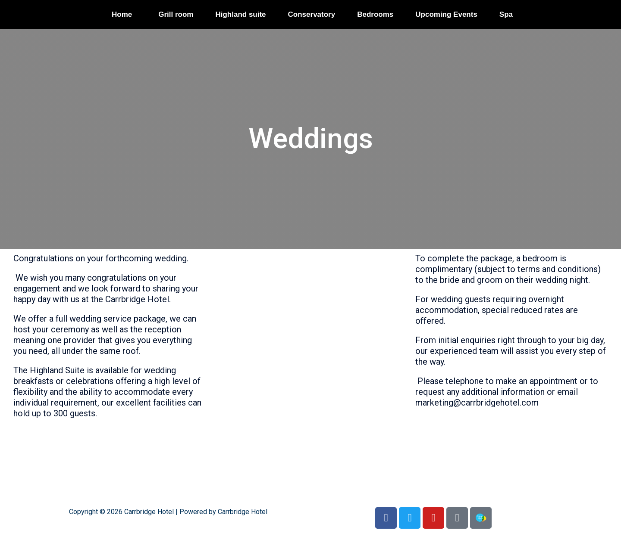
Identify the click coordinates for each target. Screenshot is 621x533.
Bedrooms (375, 14)
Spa (506, 14)
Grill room (175, 14)
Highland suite (240, 14)
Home (122, 14)
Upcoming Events (446, 14)
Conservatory (312, 14)
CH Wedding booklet (454, 413)
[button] (124, 14)
